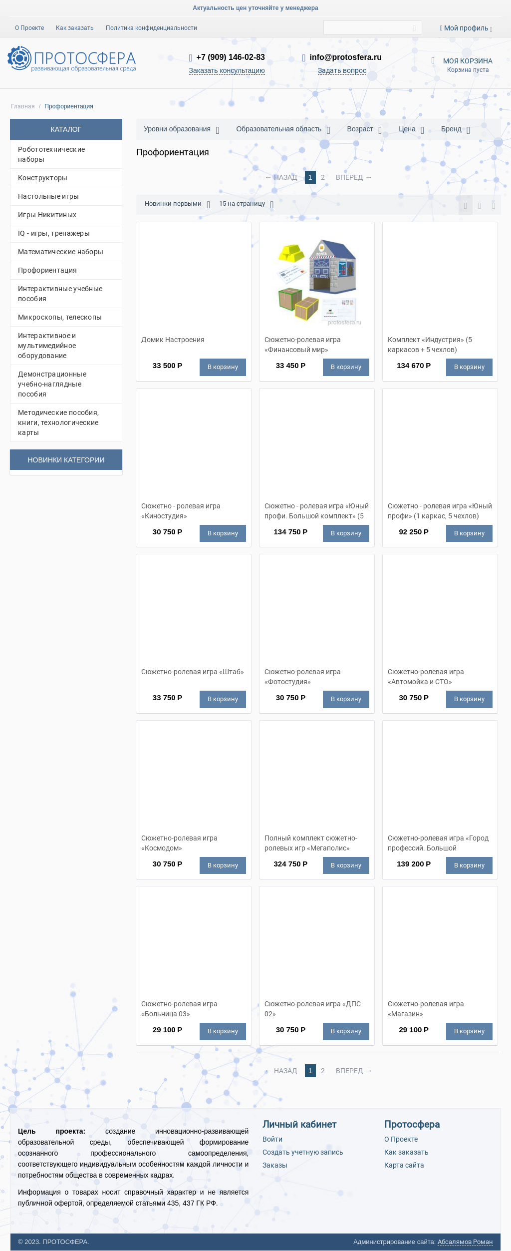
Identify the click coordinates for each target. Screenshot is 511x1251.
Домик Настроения (173, 340)
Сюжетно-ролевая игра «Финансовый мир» (302, 345)
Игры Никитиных (47, 215)
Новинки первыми (177, 204)
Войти (272, 1139)
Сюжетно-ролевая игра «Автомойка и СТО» (426, 677)
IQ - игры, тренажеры (54, 233)
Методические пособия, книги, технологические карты (58, 422)
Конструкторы (43, 178)
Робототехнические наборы (51, 154)
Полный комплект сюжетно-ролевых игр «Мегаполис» (310, 843)
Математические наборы (60, 252)
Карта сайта (404, 1165)
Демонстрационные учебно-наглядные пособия (52, 384)
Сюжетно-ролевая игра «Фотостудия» (302, 677)
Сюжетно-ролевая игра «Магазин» (426, 1009)
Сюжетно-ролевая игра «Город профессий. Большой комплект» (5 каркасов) (438, 843)
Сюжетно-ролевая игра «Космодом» (179, 843)
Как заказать (75, 27)
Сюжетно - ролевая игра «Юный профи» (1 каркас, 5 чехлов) (440, 511)
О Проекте (29, 27)
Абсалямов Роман (465, 1242)
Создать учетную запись (302, 1152)
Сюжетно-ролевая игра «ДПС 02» (312, 1009)
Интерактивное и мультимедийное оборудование (47, 346)
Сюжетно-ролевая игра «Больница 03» (179, 1009)
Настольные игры (48, 196)
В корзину (223, 367)
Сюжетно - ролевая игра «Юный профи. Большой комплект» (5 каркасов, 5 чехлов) (316, 511)
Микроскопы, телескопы (60, 317)
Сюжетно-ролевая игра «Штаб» (192, 672)
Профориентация (47, 270)
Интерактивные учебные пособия (60, 294)
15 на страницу (246, 204)
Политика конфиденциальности (151, 27)
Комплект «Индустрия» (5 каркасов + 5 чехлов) (430, 345)
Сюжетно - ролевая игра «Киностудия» (181, 511)
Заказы (274, 1165)
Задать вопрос (342, 70)
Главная (23, 106)
